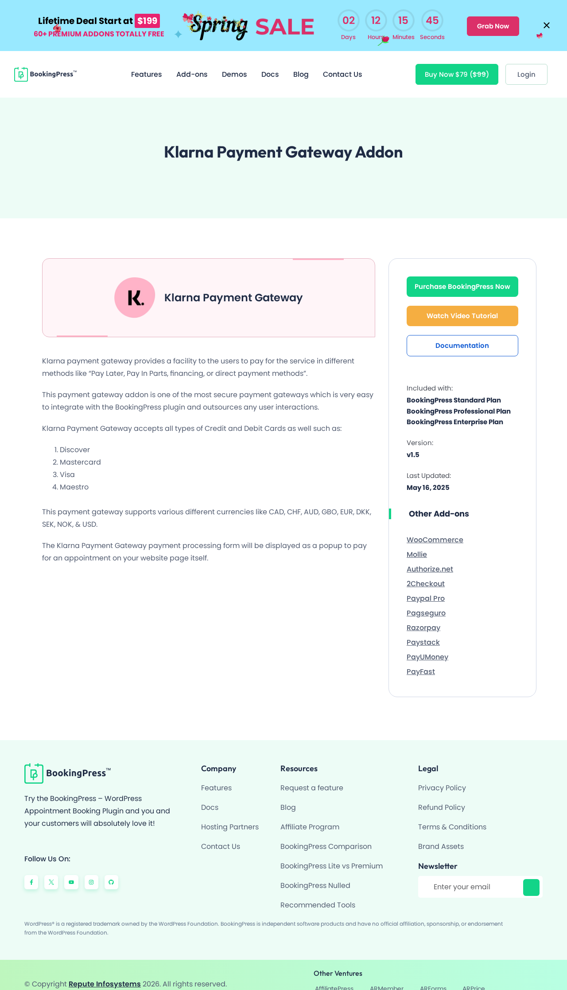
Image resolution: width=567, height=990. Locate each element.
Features (146, 64)
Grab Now (492, 20)
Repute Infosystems (105, 970)
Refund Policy (441, 798)
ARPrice (524, 970)
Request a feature (311, 778)
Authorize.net (430, 559)
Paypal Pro (426, 588)
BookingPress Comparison (326, 837)
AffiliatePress (394, 970)
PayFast (421, 661)
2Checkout (426, 573)
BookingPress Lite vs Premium (331, 856)
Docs (270, 64)
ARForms (487, 970)
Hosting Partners (230, 817)
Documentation (462, 335)
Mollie (417, 544)
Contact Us (342, 64)
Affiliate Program (309, 817)
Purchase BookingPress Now (462, 276)
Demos (234, 64)
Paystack (423, 632)
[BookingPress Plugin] (45, 64)
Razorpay (423, 617)
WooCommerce (435, 530)
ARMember (443, 970)
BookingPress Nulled (315, 876)
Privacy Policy (442, 778)
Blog (301, 64)
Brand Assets (441, 837)
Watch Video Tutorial (462, 305)
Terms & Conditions (452, 817)
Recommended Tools (317, 895)
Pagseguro (426, 603)
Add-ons (192, 64)
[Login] (526, 64)
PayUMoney (427, 647)
